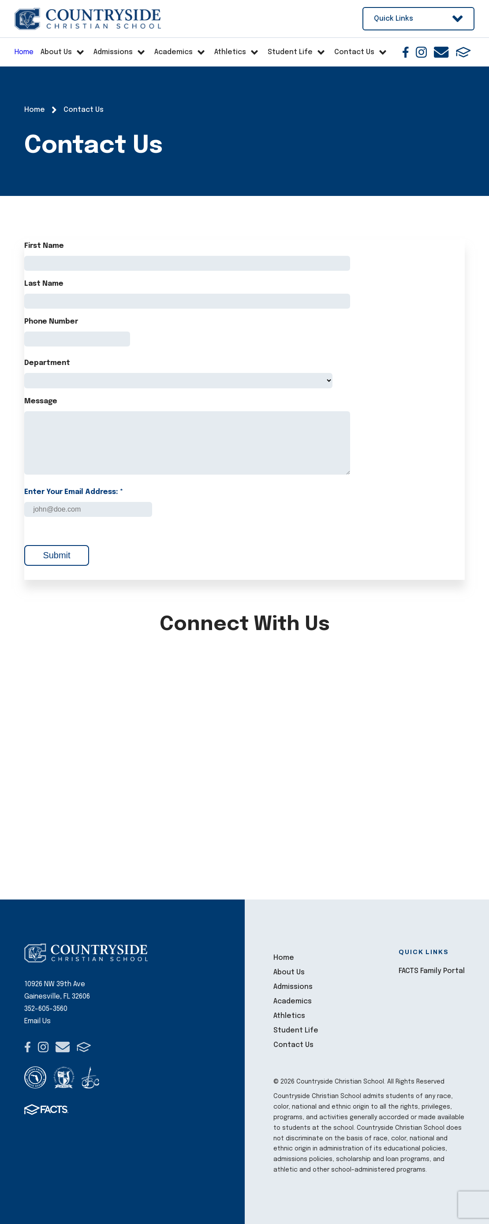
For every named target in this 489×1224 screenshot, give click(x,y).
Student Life (295, 1030)
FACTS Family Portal (432, 971)
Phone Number (51, 321)
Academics (292, 1001)
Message (40, 401)
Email (441, 52)
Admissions (293, 987)
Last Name (43, 284)
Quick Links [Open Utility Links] (418, 18)
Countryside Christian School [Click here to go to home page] (88, 19)
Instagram (421, 52)
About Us (289, 972)
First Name (44, 246)
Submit (56, 555)
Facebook (405, 52)
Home (283, 958)
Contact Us (293, 1045)
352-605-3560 (45, 1009)
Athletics (289, 1016)
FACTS (463, 52)
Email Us (37, 1021)
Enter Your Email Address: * (73, 492)
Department (47, 363)
